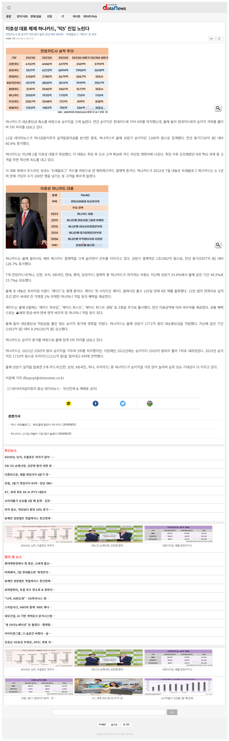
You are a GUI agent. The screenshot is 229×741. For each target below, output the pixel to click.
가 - (219, 38)
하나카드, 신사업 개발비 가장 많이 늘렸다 (34, 433)
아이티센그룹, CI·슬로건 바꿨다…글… (28, 633)
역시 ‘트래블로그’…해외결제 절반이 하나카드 (36, 424)
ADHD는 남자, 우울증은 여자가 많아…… (30, 457)
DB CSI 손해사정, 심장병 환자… (108, 545)
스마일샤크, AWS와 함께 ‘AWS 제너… (28, 607)
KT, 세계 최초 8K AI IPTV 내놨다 (26, 492)
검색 (172, 712)
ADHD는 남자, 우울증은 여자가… (38, 545)
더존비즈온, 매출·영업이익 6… (178, 545)
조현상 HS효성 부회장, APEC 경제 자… (29, 642)
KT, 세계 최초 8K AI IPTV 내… (108, 698)
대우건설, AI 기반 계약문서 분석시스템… (30, 616)
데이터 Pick (90, 16)
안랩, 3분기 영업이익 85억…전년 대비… (29, 483)
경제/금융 (35, 16)
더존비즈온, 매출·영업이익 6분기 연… (28, 474)
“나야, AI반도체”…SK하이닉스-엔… (27, 598)
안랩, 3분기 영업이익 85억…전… (38, 698)
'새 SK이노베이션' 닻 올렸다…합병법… (29, 624)
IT (63, 16)
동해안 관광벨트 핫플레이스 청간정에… (29, 518)
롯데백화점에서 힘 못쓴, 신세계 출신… (28, 563)
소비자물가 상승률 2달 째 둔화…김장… (29, 501)
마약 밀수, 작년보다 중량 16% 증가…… (29, 509)
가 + (211, 38)
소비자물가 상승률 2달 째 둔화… (178, 698)
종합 (8, 16)
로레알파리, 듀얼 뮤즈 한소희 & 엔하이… (30, 589)
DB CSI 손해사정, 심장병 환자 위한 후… (29, 466)
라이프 (76, 16)
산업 (49, 16)
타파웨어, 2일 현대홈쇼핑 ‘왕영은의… (28, 572)
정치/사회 (22, 16)
